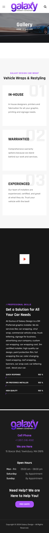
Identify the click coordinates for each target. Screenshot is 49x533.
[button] (45, 6)
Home (18, 29)
